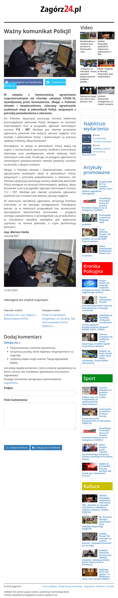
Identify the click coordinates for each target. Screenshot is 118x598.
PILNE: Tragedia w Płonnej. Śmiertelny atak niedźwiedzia (105, 72)
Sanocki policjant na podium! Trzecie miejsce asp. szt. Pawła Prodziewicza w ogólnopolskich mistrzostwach (96, 396)
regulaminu (11, 383)
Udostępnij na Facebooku (24, 82)
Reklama (100, 586)
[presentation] (27, 437)
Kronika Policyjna (93, 268)
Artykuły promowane (97, 169)
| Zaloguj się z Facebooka (46, 447)
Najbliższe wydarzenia (96, 126)
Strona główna (50, 586)
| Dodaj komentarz (17, 447)
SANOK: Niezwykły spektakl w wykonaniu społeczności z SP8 (104, 48)
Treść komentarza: (16, 400)
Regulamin (89, 586)
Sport (90, 378)
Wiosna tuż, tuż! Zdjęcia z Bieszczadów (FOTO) (20, 316)
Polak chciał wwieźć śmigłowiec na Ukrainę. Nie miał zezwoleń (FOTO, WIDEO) (58, 320)
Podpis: (8, 388)
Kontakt (110, 586)
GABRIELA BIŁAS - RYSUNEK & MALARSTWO (97, 150)
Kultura (92, 486)
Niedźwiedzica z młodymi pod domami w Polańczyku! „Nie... (87, 46)
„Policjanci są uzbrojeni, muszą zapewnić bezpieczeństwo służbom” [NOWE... (88, 75)
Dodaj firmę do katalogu (70, 586)
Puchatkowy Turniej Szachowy (97, 138)
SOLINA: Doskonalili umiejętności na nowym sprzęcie (105, 100)
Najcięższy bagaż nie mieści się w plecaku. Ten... (88, 99)
